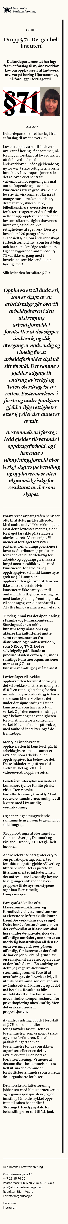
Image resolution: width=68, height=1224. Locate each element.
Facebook (9, 1203)
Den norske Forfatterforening (19, 9)
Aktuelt (32, 30)
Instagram (10, 1207)
